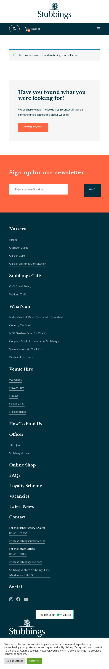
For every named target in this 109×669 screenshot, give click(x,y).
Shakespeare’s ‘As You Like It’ (26, 350)
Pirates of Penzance (21, 358)
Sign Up (93, 192)
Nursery (17, 230)
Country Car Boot (20, 327)
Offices (16, 436)
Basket (32, 30)
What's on (19, 308)
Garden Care (17, 257)
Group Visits (17, 405)
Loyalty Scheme (26, 487)
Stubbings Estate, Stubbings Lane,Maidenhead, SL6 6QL (29, 574)
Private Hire (16, 389)
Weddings (15, 381)
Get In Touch (33, 128)
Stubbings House (19, 454)
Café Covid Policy (20, 288)
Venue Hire (21, 371)
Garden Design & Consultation (27, 265)
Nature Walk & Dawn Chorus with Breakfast (36, 319)
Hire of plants (17, 413)
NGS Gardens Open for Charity (28, 334)
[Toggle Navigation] (98, 29)
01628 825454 (18, 534)
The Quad (15, 446)
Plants (13, 241)
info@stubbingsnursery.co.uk (27, 542)
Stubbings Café (25, 277)
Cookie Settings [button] (15, 660)
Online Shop (22, 466)
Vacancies (19, 498)
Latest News (21, 508)
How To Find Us (26, 425)
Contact (17, 518)
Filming (13, 397)
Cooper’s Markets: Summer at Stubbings (34, 342)
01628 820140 (18, 555)
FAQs (14, 477)
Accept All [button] (34, 660)
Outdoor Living (18, 249)
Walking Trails (18, 296)
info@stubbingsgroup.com (25, 563)
